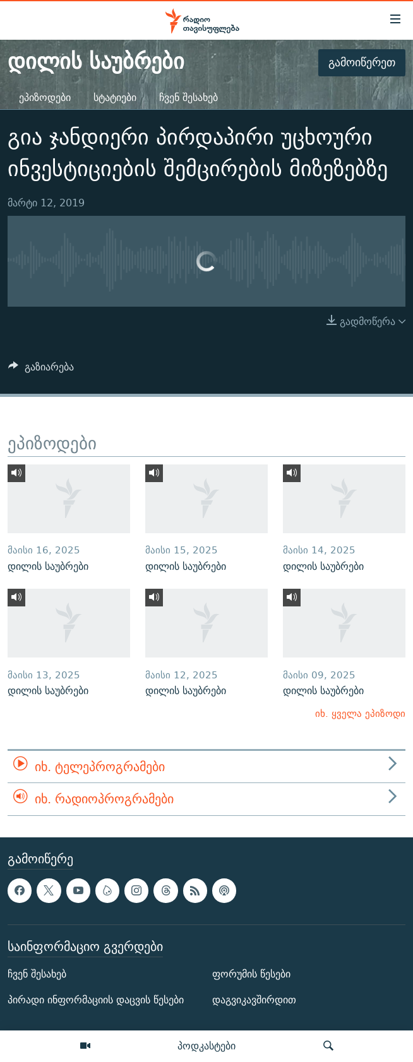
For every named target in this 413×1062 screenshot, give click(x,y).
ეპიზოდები (45, 97)
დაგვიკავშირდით (254, 1000)
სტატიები (114, 97)
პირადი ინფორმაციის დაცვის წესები (96, 1000)
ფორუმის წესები (251, 974)
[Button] (41, 370)
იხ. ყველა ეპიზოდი (360, 713)
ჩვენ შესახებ (188, 97)
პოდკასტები (206, 1045)
